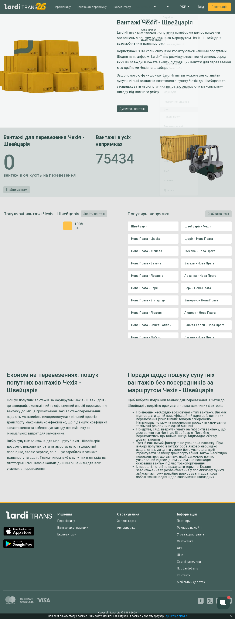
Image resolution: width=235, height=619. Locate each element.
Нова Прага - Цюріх (153, 238)
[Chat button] (223, 603)
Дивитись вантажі (132, 109)
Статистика (185, 541)
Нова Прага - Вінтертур (153, 300)
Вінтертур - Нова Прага (206, 300)
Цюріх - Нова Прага (206, 238)
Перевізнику (63, 7)
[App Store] (18, 532)
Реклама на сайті (189, 527)
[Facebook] (201, 601)
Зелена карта (126, 520)
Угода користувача (190, 534)
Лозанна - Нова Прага (206, 275)
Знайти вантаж (16, 189)
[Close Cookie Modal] (231, 616)
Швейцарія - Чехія (206, 226)
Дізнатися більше (176, 616)
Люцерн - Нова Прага (206, 312)
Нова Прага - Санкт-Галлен (153, 325)
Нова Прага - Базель (153, 263)
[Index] (29, 516)
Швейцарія (153, 226)
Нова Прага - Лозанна (153, 275)
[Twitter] (210, 601)
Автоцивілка (126, 527)
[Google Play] (18, 544)
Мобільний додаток (191, 582)
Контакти (183, 575)
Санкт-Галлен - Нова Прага (206, 325)
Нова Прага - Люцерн (153, 312)
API (179, 548)
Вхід (201, 7)
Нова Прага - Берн (153, 288)
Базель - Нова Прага (206, 263)
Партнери (184, 520)
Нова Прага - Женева (153, 251)
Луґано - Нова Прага (206, 337)
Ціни (180, 555)
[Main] (20, 7)
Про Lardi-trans (187, 568)
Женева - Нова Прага (206, 251)
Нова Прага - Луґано (153, 337)
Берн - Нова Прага (206, 288)
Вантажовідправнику (93, 7)
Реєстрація (219, 7)
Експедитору (125, 7)
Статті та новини (189, 561)
